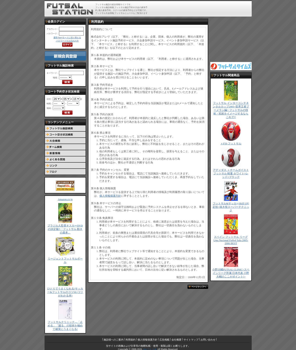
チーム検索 (65, 147)
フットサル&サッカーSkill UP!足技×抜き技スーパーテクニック (231, 207)
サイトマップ (191, 339)
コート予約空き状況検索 (65, 135)
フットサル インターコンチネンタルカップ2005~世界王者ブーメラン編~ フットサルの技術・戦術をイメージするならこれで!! (231, 110)
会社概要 (176, 339)
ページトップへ (197, 287)
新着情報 (65, 153)
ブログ (65, 172)
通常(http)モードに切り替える (67, 37)
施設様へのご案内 (113, 339)
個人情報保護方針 (110, 195)
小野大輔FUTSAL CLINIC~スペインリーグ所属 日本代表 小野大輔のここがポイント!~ (230, 273)
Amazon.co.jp (65, 199)
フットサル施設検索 (65, 128)
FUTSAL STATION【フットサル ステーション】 (70, 9)
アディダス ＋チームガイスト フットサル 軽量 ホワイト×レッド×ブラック (231, 174)
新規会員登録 (65, 56)
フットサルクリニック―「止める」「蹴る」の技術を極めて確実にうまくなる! (65, 326)
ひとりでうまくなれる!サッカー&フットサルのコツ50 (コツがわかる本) (65, 292)
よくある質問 (65, 159)
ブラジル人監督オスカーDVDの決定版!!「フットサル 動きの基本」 (65, 229)
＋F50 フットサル (230, 143)
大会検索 (65, 141)
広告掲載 (164, 339)
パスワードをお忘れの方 (67, 41)
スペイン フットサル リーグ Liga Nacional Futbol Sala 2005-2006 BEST (231, 240)
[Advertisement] (202, 8)
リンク (65, 166)
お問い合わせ (208, 339)
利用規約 (130, 339)
